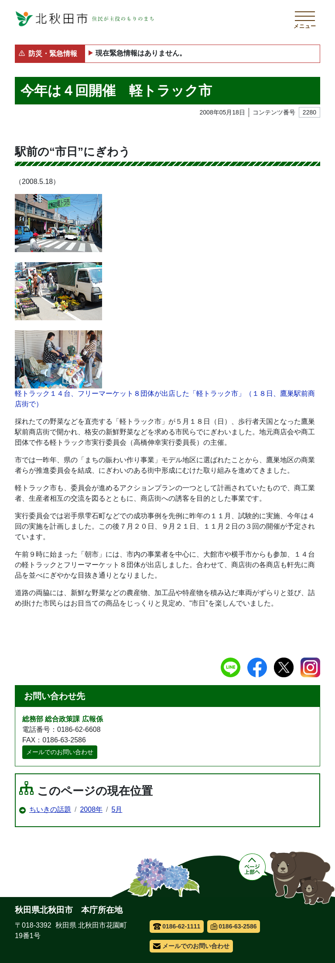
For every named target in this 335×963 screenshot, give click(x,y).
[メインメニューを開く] (305, 18)
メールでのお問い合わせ (59, 751)
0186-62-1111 (177, 926)
